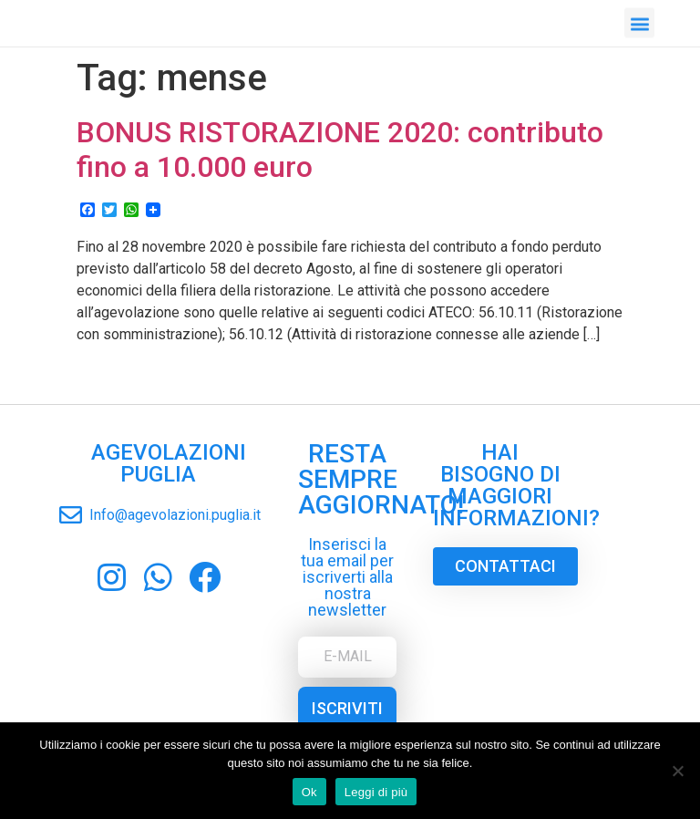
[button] (639, 21)
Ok (309, 792)
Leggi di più (376, 792)
